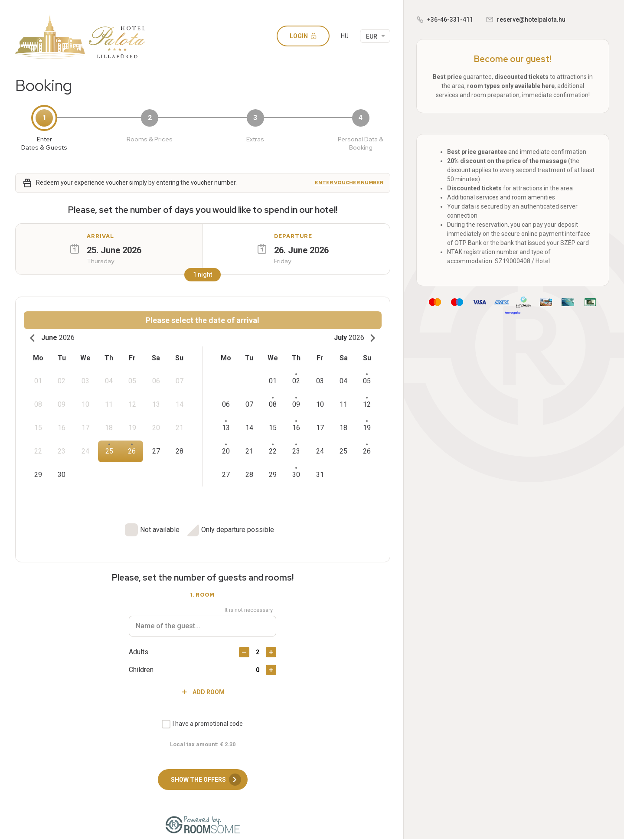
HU (345, 36)
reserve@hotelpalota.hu (531, 19)
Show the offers (206, 772)
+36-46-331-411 (450, 19)
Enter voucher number (349, 183)
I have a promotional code (208, 715)
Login (306, 36)
